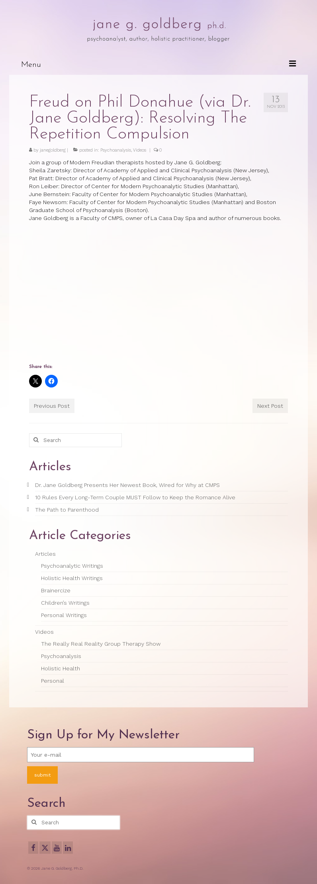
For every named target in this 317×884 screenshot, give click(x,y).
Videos (139, 150)
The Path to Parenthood (67, 509)
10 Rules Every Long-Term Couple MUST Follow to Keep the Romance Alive (135, 497)
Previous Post (52, 406)
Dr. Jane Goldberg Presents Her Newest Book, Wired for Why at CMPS (127, 485)
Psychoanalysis (115, 150)
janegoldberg (53, 150)
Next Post (270, 406)
